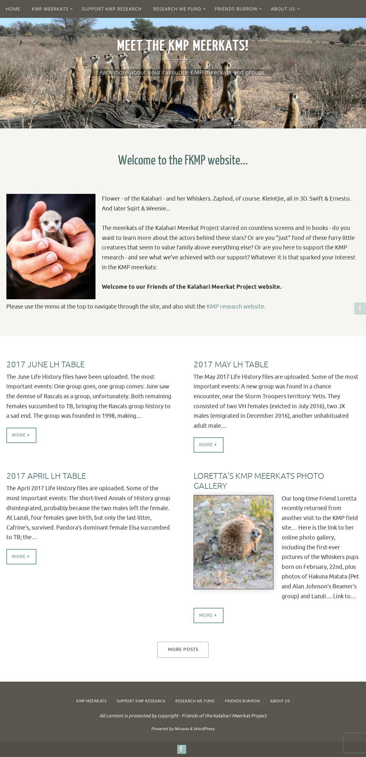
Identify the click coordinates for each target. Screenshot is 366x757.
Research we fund (195, 701)
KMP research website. (236, 306)
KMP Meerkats (91, 701)
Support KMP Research (141, 701)
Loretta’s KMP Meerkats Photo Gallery (259, 481)
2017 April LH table (46, 476)
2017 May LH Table (231, 364)
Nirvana (181, 728)
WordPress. (204, 728)
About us (280, 701)
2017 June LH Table (45, 364)
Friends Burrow (242, 701)
